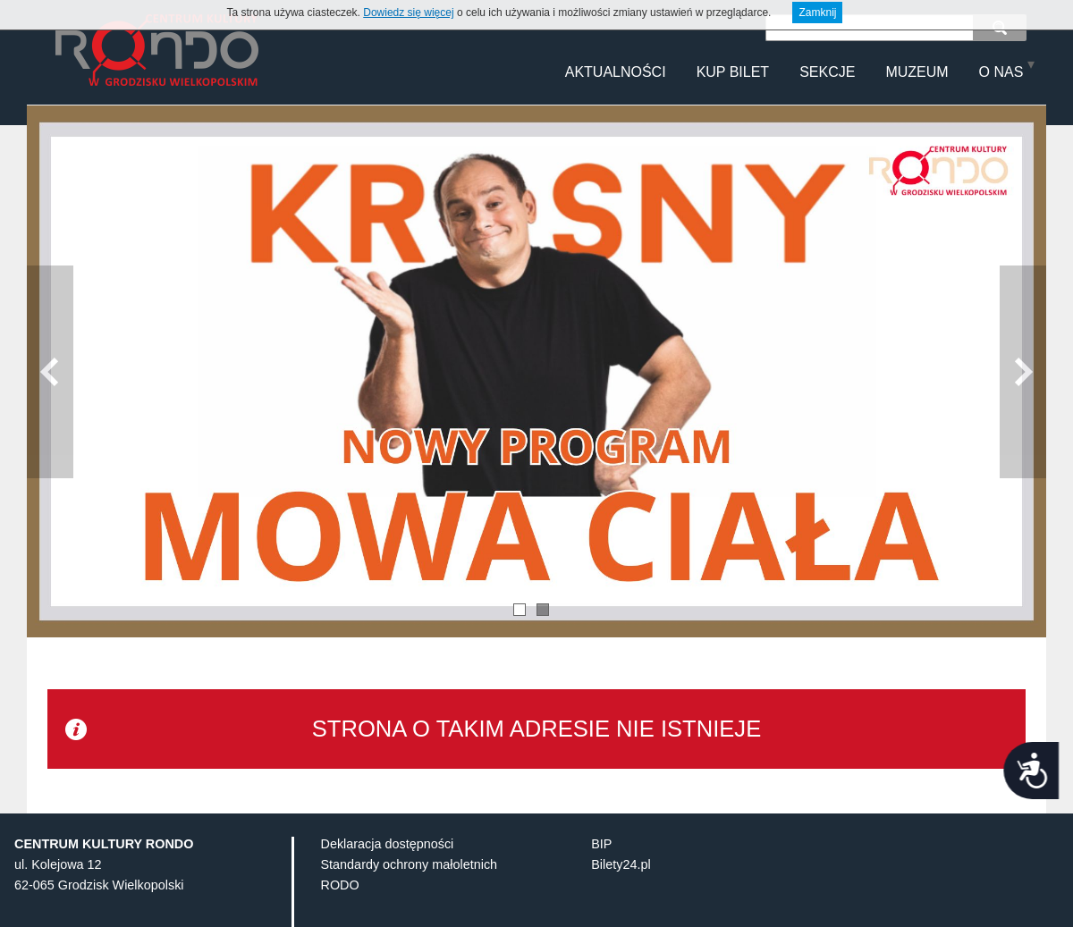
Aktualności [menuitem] (615, 72)
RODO (340, 913)
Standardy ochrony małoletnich (409, 892)
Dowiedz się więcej (408, 12)
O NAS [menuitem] (1001, 72)
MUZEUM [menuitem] (916, 72)
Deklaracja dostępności (387, 871)
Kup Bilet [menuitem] (733, 72)
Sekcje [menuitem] (827, 72)
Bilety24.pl (620, 892)
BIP (601, 871)
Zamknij (817, 12)
